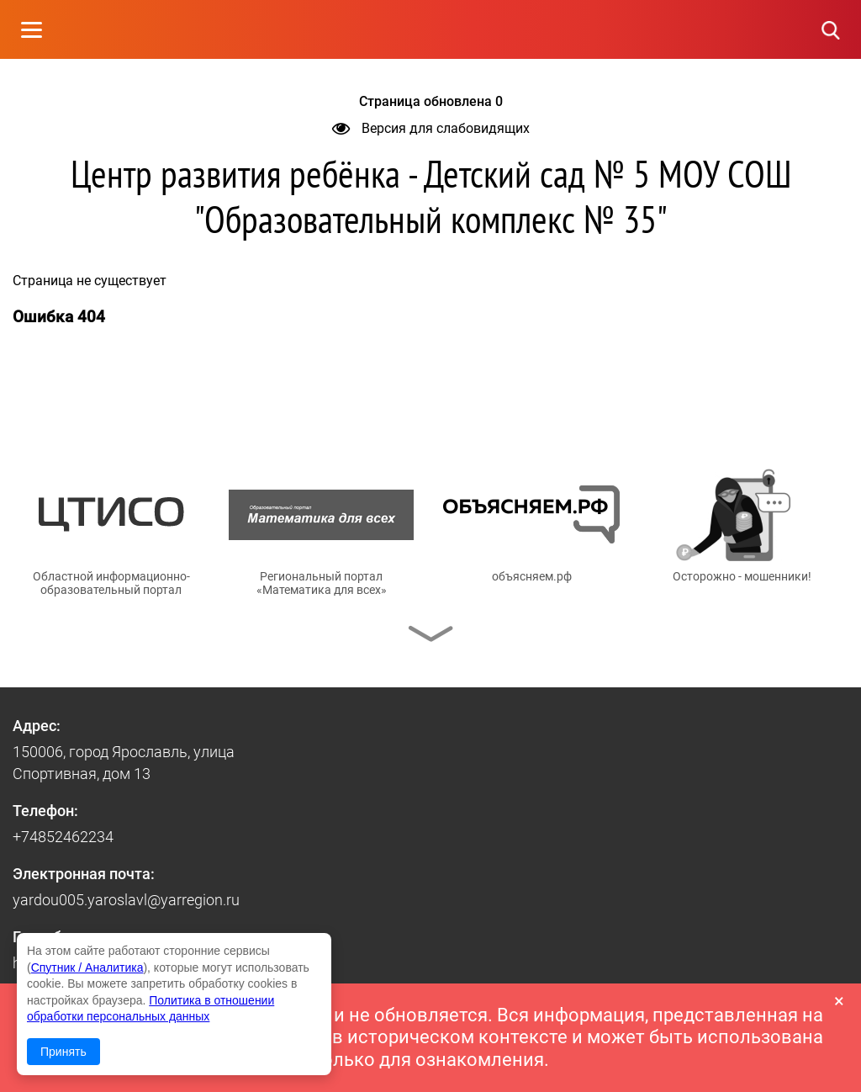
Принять (63, 1051)
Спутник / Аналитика (87, 967)
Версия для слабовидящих (431, 128)
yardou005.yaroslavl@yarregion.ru (126, 900)
